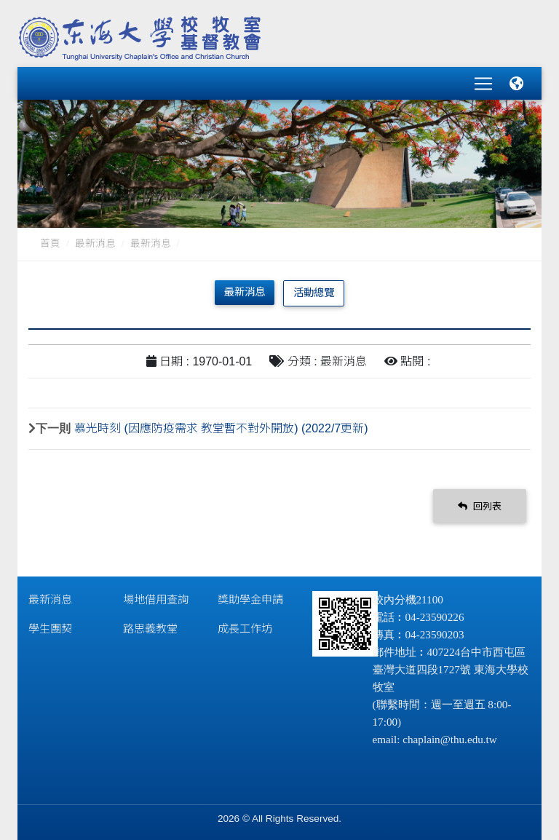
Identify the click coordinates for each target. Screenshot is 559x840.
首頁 (50, 242)
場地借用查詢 (156, 599)
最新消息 (95, 242)
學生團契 (50, 628)
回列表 (479, 504)
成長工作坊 (245, 628)
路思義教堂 (150, 628)
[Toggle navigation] (483, 83)
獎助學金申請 (250, 599)
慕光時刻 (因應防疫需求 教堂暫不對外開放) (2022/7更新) (221, 427)
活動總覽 (313, 292)
